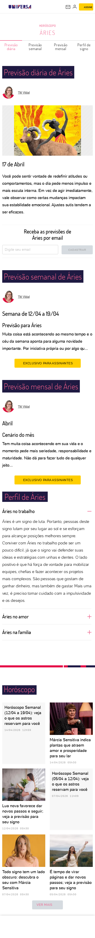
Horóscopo (47, 25)
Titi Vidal (24, 92)
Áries (48, 32)
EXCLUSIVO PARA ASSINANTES (47, 363)
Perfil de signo (84, 46)
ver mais (47, 905)
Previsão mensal (60, 46)
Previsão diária (11, 46)
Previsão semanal (35, 46)
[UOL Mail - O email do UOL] (68, 7)
